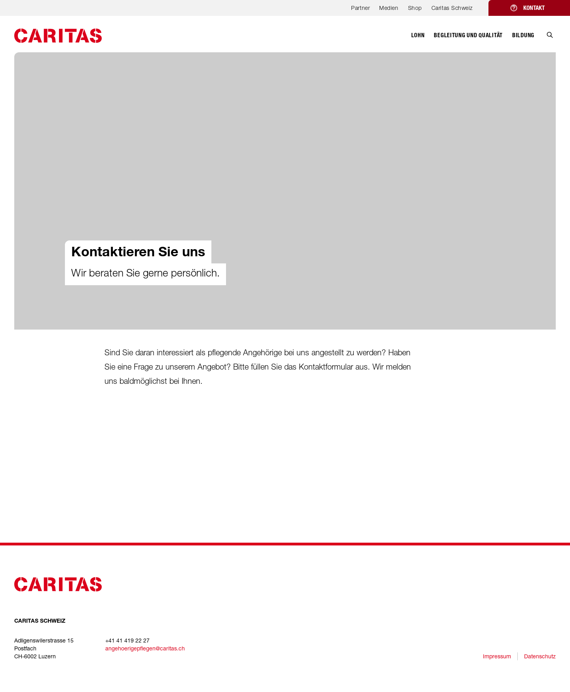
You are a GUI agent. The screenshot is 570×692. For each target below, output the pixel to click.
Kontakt (534, 7)
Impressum (497, 656)
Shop (415, 7)
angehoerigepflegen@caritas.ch (145, 648)
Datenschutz (540, 656)
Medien (388, 7)
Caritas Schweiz (452, 7)
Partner (360, 7)
